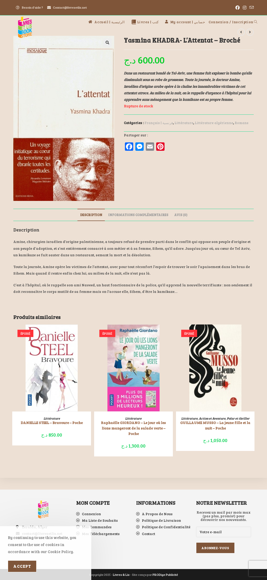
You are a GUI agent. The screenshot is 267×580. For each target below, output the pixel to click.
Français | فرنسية (158, 122)
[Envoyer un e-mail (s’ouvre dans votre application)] (251, 7)
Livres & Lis (121, 574)
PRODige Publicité (165, 574)
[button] (107, 42)
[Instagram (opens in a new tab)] (244, 7)
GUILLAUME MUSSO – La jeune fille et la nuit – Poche (215, 425)
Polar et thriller (238, 418)
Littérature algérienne (214, 122)
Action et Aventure (212, 418)
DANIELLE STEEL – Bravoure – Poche (52, 422)
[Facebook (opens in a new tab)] (237, 7)
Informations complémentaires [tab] (138, 214)
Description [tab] (91, 214)
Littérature (183, 122)
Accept (22, 566)
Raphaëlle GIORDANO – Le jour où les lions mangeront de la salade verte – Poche (133, 428)
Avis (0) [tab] (180, 214)
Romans (241, 122)
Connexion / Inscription (231, 22)
